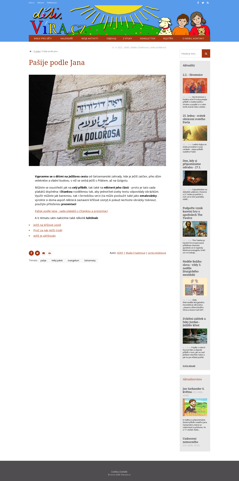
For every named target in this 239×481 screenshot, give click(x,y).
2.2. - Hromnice (193, 75)
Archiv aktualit (189, 365)
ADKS (127, 47)
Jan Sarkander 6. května (194, 390)
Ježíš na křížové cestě (47, 225)
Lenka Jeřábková (158, 47)
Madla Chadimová (139, 47)
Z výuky (37, 51)
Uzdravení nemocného (190, 440)
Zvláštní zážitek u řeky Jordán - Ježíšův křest (194, 322)
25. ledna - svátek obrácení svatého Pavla (194, 119)
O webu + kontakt (119, 471)
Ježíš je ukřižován (44, 236)
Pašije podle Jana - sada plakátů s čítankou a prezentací (71, 211)
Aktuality (189, 65)
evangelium (73, 260)
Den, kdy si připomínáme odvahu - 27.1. (192, 164)
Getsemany (90, 260)
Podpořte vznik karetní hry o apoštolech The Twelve (193, 213)
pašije (43, 260)
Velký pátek (57, 260)
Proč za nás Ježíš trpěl (47, 230)
